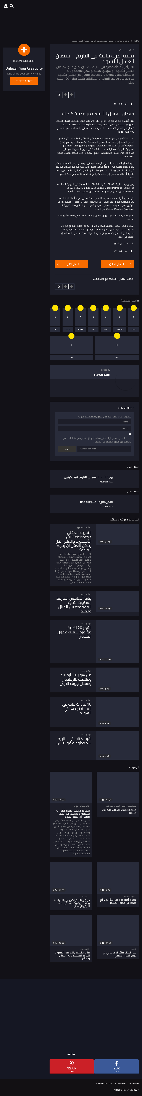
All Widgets (120, 1083)
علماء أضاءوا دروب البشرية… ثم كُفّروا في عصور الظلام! (118, 901)
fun (93, 329)
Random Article (104, 1083)
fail (105, 329)
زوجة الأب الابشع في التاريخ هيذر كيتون (88, 477)
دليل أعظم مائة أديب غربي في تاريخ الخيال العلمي (119, 954)
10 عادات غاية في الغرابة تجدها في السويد (76, 709)
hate (134, 329)
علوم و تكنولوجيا (130, 896)
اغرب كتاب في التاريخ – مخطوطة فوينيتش (73, 741)
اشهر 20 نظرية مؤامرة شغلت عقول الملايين (74, 632)
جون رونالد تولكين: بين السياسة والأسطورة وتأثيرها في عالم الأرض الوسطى (72, 903)
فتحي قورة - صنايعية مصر (96, 501)
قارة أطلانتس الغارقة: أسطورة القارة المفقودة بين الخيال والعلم (73, 605)
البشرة (124, 806)
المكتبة (133, 949)
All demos (134, 1083)
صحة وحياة (131, 806)
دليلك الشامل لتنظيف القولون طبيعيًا (119, 811)
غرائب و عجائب (126, 50)
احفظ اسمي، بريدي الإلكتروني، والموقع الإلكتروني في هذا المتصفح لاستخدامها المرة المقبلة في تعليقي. (97, 439)
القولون (117, 806)
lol (55, 329)
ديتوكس (109, 806)
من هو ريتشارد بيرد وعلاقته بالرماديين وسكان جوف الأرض (75, 679)
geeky (80, 329)
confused (120, 329)
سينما (81, 896)
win (71, 357)
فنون (87, 896)
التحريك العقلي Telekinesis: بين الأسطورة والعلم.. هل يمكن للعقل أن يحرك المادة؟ (73, 541)
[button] (12, 6)
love (68, 329)
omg (117, 357)
